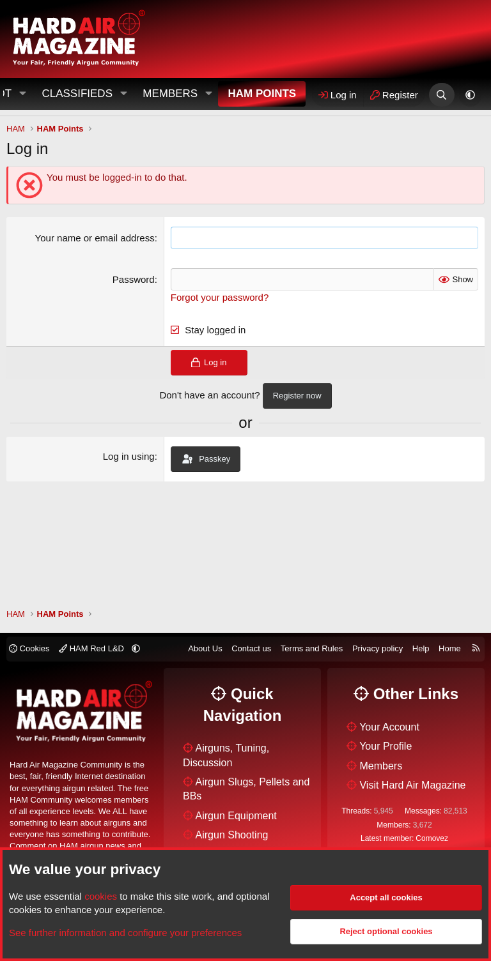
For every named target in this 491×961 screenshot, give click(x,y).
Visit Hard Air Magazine (412, 785)
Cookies (29, 648)
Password (134, 279)
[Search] (441, 95)
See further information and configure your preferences (125, 932)
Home (450, 648)
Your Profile (385, 746)
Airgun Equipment (236, 815)
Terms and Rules (312, 648)
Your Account (389, 727)
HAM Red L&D (92, 648)
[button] (123, 94)
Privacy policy (377, 648)
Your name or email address (95, 237)
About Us (205, 648)
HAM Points (262, 93)
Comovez (432, 838)
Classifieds (77, 93)
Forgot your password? (220, 297)
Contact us (251, 648)
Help (421, 648)
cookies (100, 896)
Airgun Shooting (232, 834)
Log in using (129, 456)
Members (170, 93)
